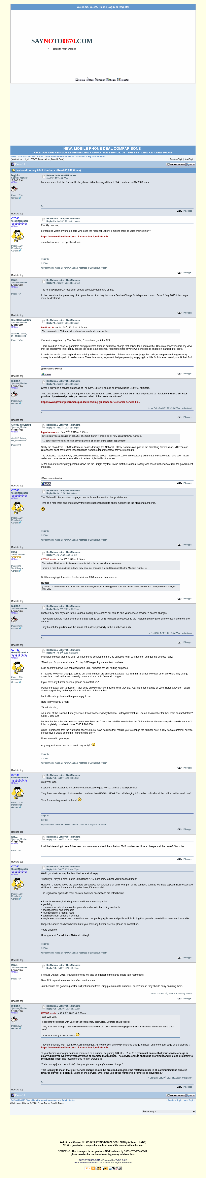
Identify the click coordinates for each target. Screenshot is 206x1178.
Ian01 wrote (47, 327)
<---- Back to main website (62, 49)
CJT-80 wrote (48, 559)
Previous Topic (176, 159)
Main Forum (37, 156)
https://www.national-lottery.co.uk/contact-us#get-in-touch (74, 236)
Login (111, 6)
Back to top (17, 213)
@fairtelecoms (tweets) (51, 369)
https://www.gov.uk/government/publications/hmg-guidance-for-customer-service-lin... (90, 402)
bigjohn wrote (49, 432)
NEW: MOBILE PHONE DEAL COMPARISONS (102, 149)
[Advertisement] (154, 42)
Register (124, 6)
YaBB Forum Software (85, 1162)
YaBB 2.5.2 (121, 1160)
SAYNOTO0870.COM (20, 156)
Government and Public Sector (59, 156)
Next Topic (189, 159)
